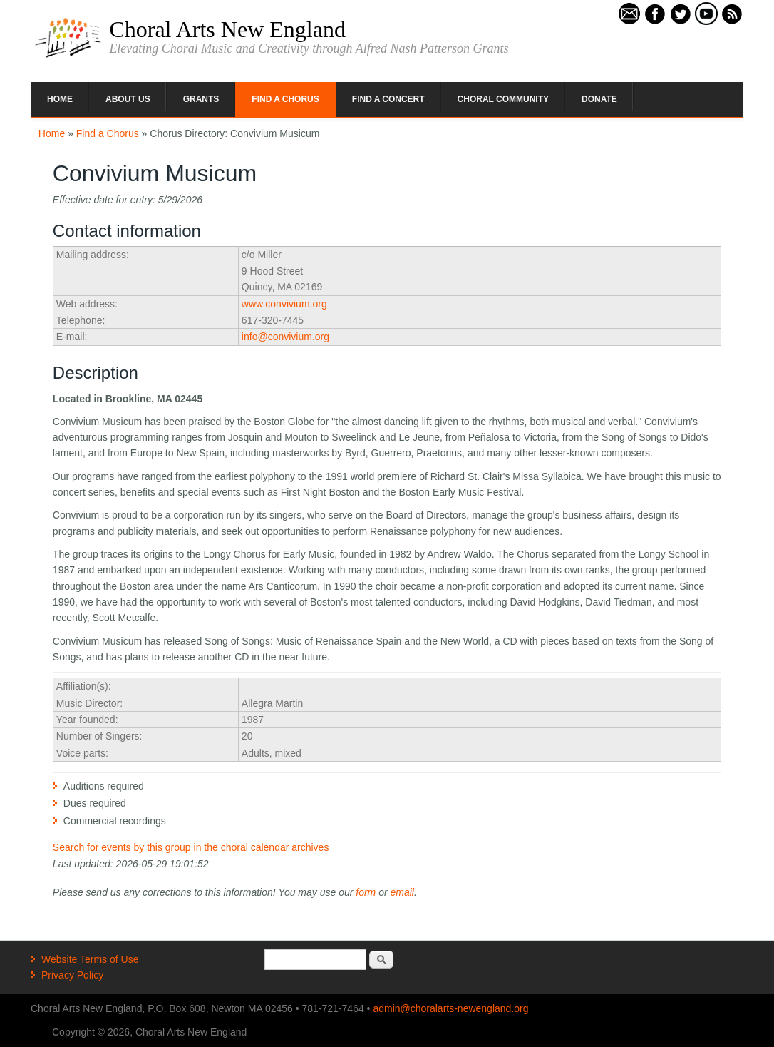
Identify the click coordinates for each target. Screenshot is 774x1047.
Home (60, 99)
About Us (127, 99)
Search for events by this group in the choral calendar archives (191, 847)
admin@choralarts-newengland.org (450, 1008)
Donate (599, 99)
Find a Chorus (285, 99)
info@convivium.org (285, 336)
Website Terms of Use (89, 959)
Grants (201, 99)
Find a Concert (388, 99)
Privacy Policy (72, 975)
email (402, 892)
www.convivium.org (284, 304)
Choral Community (503, 99)
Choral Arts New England (227, 29)
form (366, 892)
